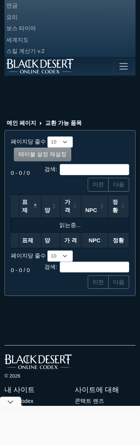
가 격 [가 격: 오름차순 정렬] (67, 206)
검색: (86, 169)
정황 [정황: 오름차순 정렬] (115, 206)
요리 (12, 17)
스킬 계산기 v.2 (25, 51)
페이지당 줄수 (42, 142)
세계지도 (17, 40)
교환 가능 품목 (63, 123)
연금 (12, 5)
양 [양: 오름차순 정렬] (47, 210)
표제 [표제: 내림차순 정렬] (25, 206)
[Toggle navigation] (123, 66)
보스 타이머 (21, 28)
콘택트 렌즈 (89, 401)
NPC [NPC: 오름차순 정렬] (91, 210)
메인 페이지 (21, 123)
